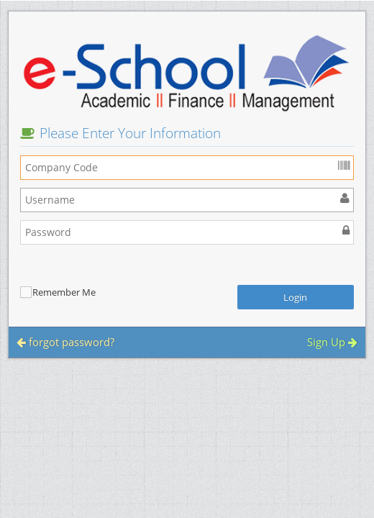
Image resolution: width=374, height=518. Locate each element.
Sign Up (332, 342)
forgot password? (65, 342)
